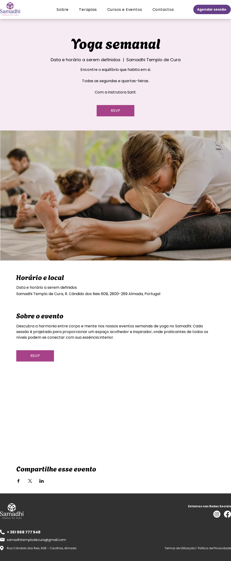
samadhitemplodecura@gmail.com (36, 539)
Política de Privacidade (214, 548)
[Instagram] (216, 514)
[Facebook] (227, 514)
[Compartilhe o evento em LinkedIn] (41, 481)
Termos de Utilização (180, 548)
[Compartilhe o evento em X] (30, 481)
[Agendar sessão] (212, 9)
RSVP (115, 110)
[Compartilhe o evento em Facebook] (18, 481)
